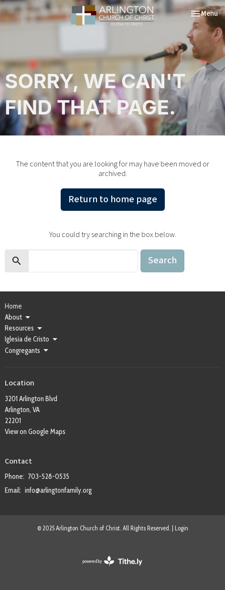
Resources (24, 328)
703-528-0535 (48, 476)
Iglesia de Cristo (32, 339)
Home (13, 306)
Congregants (27, 350)
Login (181, 528)
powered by (112, 561)
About (18, 317)
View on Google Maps (35, 431)
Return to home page (112, 199)
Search (162, 260)
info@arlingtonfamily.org (58, 490)
